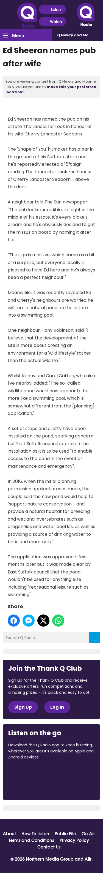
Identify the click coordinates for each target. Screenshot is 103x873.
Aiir (88, 858)
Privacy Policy (74, 840)
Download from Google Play (29, 786)
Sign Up (23, 707)
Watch (52, 21)
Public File (65, 833)
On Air (88, 833)
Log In (57, 707)
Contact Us (48, 846)
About (9, 833)
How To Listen (35, 833)
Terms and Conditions (31, 840)
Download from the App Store (29, 772)
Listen (52, 9)
